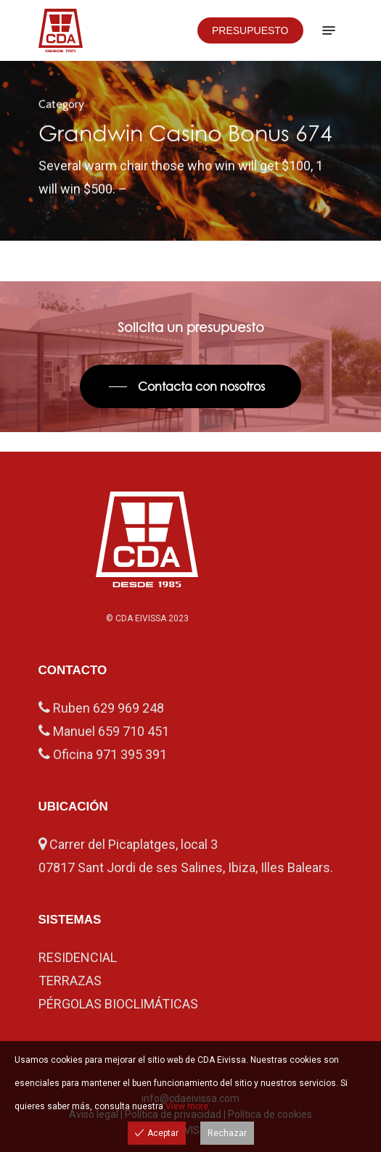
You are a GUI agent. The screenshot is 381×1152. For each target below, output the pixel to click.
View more (186, 1106)
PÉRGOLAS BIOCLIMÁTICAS (118, 1003)
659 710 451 (133, 731)
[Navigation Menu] (328, 30)
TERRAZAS (70, 980)
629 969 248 (128, 708)
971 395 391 (131, 754)
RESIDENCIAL (77, 957)
